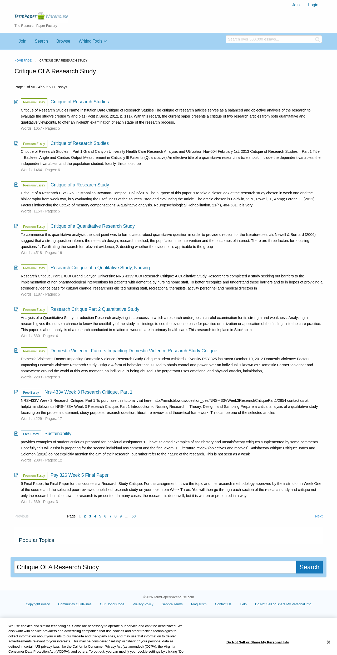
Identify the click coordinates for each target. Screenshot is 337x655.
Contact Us (223, 604)
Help (243, 604)
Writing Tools (90, 41)
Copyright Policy (38, 604)
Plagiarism (199, 604)
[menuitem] (296, 5)
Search (41, 41)
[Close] (328, 648)
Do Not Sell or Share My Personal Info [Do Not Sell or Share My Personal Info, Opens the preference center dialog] (257, 648)
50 (134, 516)
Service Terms (172, 604)
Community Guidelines (75, 604)
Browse (63, 41)
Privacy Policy (143, 604)
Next (319, 516)
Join (296, 5)
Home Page (23, 60)
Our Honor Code (112, 604)
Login (313, 5)
